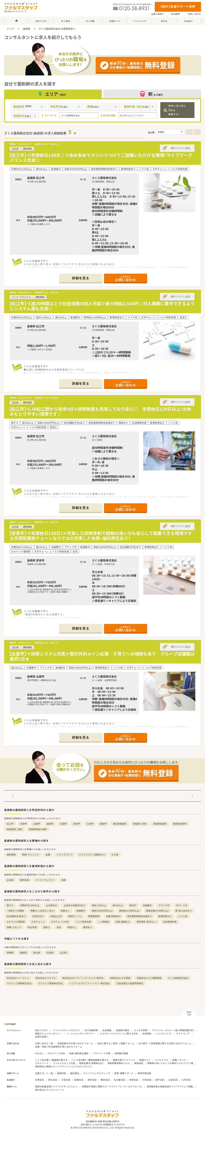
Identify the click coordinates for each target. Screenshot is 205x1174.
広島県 (50, 952)
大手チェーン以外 (60, 921)
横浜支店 (105, 1079)
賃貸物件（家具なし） (147, 921)
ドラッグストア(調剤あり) (92, 854)
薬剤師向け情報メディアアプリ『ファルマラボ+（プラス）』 (63, 1066)
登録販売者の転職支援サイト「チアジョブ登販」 (170, 1086)
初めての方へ (42, 1030)
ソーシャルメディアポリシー (80, 1033)
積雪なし (72, 927)
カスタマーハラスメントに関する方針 (119, 1033)
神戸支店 (159, 1079)
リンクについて (164, 1033)
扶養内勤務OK (113, 916)
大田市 (63, 823)
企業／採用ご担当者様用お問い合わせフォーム (58, 1046)
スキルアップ (42, 1063)
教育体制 (61, 1073)
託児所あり (38, 916)
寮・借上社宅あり (183, 910)
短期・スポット (14, 927)
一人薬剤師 (103, 921)
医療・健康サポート (124, 1073)
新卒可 (133, 905)
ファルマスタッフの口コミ (66, 1030)
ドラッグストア (64, 854)
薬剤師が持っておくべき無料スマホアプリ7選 (170, 1063)
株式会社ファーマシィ (18, 978)
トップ (10, 28)
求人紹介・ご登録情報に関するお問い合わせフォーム (165, 1043)
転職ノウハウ (179, 1060)
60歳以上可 (56, 916)
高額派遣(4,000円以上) (157, 910)
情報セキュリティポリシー (48, 1033)
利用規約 (146, 1033)
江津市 (90, 823)
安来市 (76, 823)
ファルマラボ (161, 1060)
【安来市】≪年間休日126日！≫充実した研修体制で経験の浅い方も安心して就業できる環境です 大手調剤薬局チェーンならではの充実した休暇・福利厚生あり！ (102, 535)
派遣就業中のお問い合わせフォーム (75, 1043)
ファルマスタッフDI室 (64, 1063)
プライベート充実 (102, 1053)
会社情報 (106, 1030)
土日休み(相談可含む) (74, 905)
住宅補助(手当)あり (16, 916)
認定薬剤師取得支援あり (139, 916)
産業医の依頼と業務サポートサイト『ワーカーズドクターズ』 (112, 1086)
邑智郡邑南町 (160, 823)
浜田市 (23, 823)
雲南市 (103, 823)
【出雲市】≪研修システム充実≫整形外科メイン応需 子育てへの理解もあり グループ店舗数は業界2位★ (102, 656)
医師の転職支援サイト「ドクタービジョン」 (56, 1086)
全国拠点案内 (122, 1030)
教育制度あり (165, 916)
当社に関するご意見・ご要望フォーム (115, 1043)
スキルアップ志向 (56, 1053)
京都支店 (133, 1079)
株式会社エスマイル (46, 978)
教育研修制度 (144, 1073)
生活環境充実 (170, 921)
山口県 (63, 952)
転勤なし (65, 910)
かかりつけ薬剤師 (16, 921)
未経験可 (147, 905)
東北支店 (52, 1079)
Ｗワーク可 (181, 905)
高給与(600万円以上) (102, 910)
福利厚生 (74, 1073)
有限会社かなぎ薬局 (120, 978)
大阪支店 (146, 1079)
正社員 (10, 880)
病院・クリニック (30, 854)
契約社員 (24, 880)
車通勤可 (80, 910)
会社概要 (175, 14)
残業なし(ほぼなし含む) (42, 910)
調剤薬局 (11, 854)
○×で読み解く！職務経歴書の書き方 (90, 1060)
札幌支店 (39, 1079)
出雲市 (36, 823)
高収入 (46, 927)
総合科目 (32, 927)
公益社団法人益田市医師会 (129, 983)
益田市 (50, 823)
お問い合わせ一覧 (44, 1043)
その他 (115, 854)
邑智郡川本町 (140, 823)
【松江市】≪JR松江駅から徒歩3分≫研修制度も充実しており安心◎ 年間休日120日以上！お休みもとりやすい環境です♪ (100, 411)
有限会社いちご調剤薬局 (149, 978)
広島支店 (173, 1079)
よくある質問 (140, 1030)
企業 (48, 854)
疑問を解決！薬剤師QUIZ (91, 1063)
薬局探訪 (138, 1063)
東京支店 (92, 1079)
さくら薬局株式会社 (178, 978)
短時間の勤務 (121, 1053)
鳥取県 (10, 952)
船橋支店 (78, 1079)
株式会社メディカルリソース (49, 1089)
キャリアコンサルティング (96, 1073)
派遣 (63, 880)
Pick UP (39, 1053)
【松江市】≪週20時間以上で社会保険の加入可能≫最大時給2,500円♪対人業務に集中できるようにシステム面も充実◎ (102, 306)
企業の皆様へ (158, 14)
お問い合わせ (194, 14)
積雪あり (87, 927)
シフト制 (182, 916)
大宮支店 (65, 1079)
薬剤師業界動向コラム (119, 1063)
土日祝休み (51, 905)
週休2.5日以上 (99, 905)
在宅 (59, 927)
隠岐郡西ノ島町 (14, 829)
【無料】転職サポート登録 (177, 6)
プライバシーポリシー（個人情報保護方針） (173, 1030)
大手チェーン (38, 921)
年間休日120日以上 (29, 905)
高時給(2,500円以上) (129, 910)
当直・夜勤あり (123, 921)
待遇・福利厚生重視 (78, 1053)
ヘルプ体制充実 (83, 921)
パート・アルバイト (45, 880)
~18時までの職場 (15, 910)
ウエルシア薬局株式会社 (19, 983)
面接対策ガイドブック (124, 1060)
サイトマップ (183, 1033)
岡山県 (36, 952)
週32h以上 (118, 905)
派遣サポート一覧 (44, 1073)
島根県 (26, 28)
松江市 (10, 823)
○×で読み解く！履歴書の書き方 (51, 1060)
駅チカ (10, 905)
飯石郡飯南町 (120, 823)
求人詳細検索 (91, 1030)
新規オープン (75, 916)
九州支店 (186, 1079)
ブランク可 (164, 905)
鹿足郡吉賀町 (180, 823)
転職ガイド (145, 1060)
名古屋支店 (119, 1079)
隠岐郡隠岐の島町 (38, 829)
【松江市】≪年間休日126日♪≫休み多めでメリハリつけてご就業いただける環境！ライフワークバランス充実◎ (100, 157)
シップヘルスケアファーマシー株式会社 (89, 983)
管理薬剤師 (93, 916)
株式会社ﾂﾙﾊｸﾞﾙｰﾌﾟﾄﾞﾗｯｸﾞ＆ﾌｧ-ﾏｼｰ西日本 (83, 978)
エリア (53, 94)
